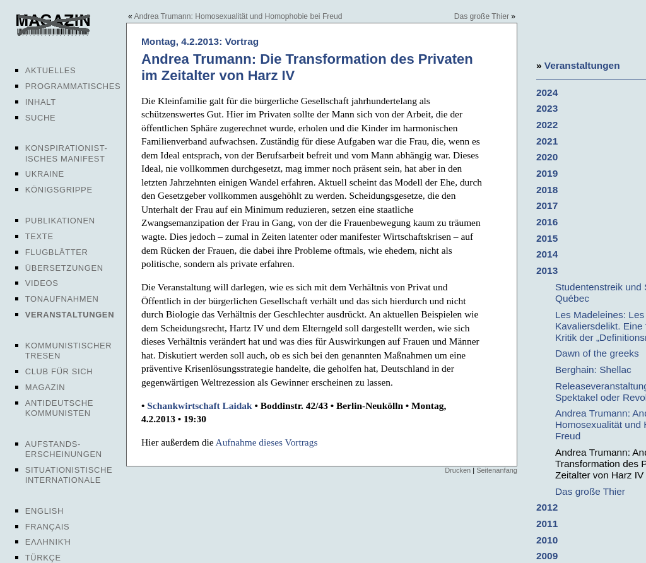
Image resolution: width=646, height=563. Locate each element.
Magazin (45, 387)
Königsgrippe (59, 189)
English (44, 511)
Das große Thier (481, 16)
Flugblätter (56, 252)
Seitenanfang (496, 470)
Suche (40, 117)
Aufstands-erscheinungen (63, 449)
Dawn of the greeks (597, 353)
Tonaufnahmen (62, 299)
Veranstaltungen (69, 314)
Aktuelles (50, 70)
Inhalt (40, 102)
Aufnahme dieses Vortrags (267, 442)
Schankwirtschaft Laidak (199, 405)
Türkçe (43, 557)
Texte (39, 236)
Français (47, 526)
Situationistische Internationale (69, 475)
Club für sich (59, 371)
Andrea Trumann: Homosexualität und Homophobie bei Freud (238, 16)
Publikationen (60, 220)
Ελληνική (48, 542)
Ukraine (44, 174)
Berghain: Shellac (593, 369)
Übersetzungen (64, 268)
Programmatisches (73, 86)
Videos (42, 283)
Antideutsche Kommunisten (59, 408)
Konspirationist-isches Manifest (66, 153)
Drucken (458, 470)
